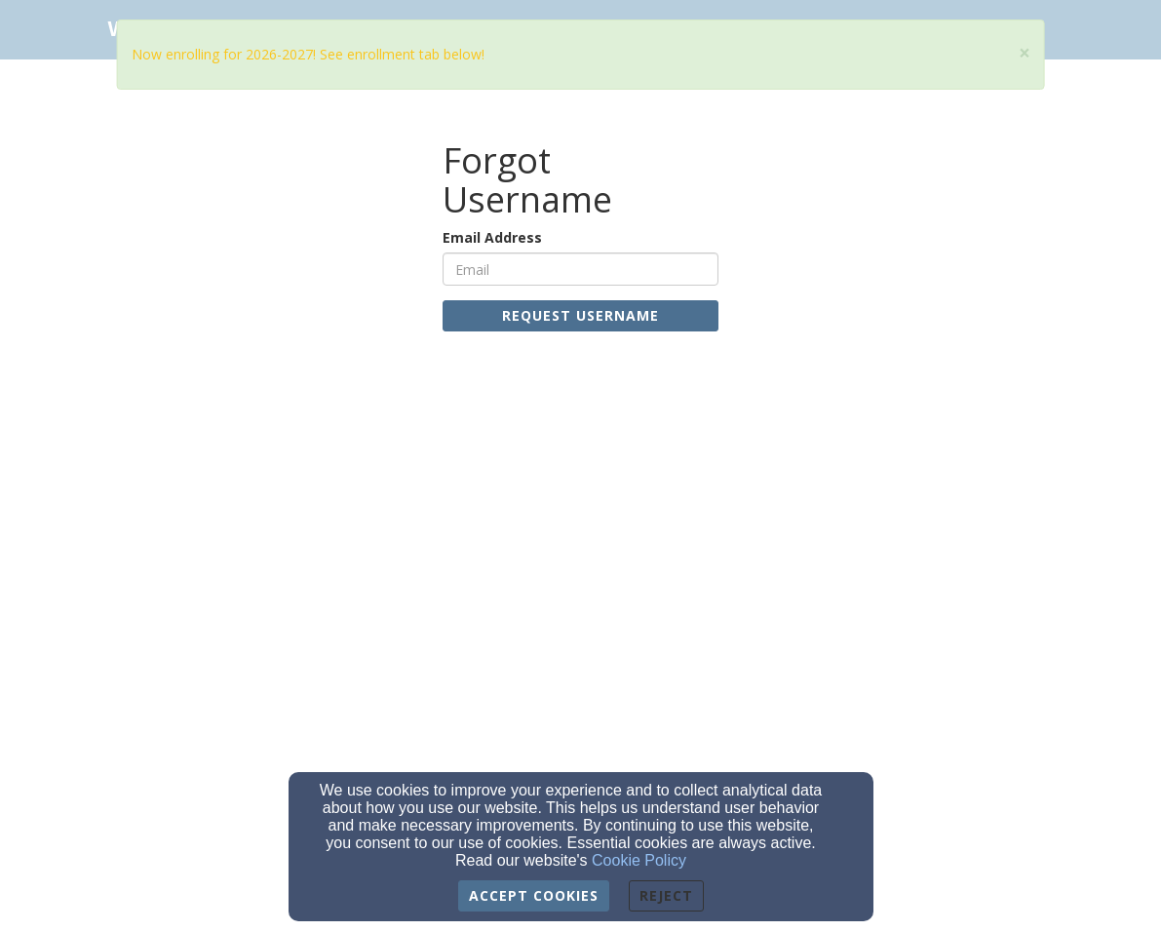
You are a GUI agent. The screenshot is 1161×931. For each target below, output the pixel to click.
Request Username (580, 315)
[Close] (1024, 53)
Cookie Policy (639, 860)
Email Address (492, 237)
